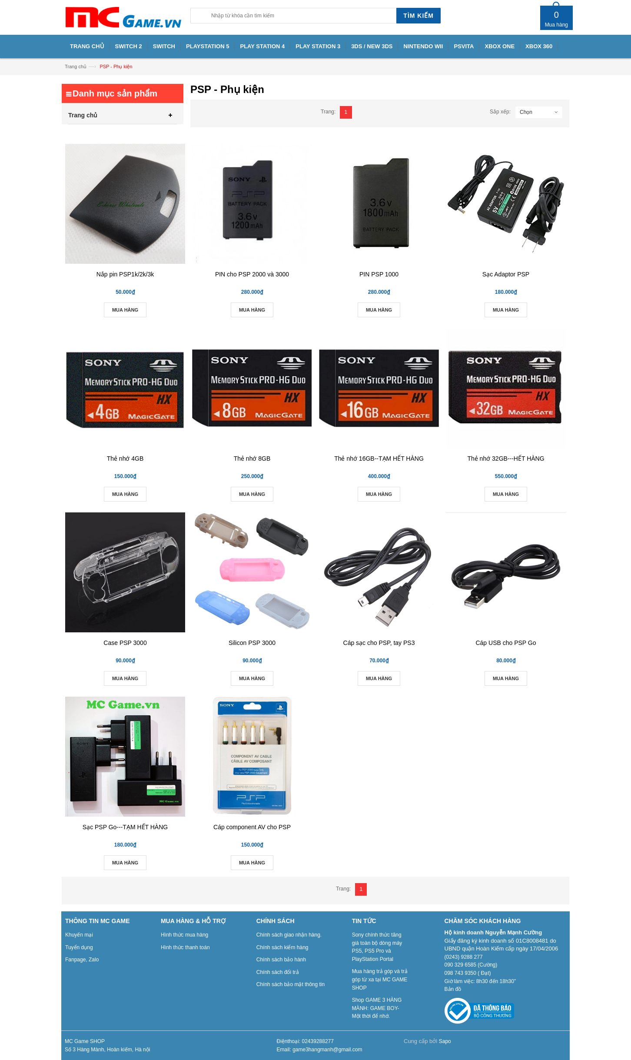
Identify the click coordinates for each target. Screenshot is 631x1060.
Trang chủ (75, 66)
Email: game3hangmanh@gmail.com (319, 1050)
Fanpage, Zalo (82, 960)
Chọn (526, 112)
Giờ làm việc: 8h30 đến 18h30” (480, 981)
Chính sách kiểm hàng (282, 947)
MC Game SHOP (85, 1041)
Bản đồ (453, 989)
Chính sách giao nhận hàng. (289, 935)
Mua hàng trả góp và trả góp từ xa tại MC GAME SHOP (380, 979)
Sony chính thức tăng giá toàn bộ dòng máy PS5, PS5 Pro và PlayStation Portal (377, 947)
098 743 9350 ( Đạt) (468, 973)
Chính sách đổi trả (277, 972)
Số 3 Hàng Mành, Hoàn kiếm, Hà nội (107, 1050)
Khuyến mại (79, 935)
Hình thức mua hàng (184, 935)
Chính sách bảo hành (281, 960)
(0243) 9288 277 (464, 957)
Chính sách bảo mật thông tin (290, 984)
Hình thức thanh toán (185, 947)
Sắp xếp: (500, 112)
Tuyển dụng (79, 947)
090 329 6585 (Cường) (471, 965)
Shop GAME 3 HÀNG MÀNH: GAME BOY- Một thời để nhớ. (377, 1008)
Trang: (328, 112)
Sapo (445, 1041)
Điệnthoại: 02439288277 (305, 1041)
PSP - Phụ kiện (116, 66)
